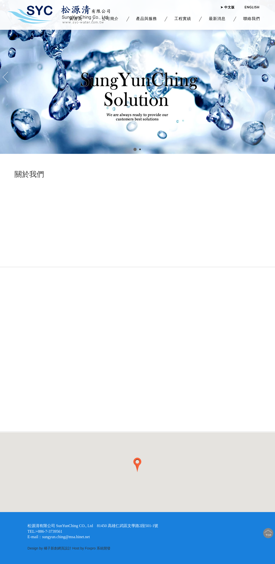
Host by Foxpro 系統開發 (91, 548)
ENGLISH (252, 5)
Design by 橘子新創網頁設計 (50, 548)
